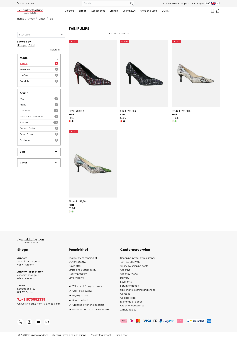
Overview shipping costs (134, 266)
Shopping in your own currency (137, 258)
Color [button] (38, 162)
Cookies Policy (128, 297)
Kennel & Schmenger (32, 116)
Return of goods (129, 285)
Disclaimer (121, 335)
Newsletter (75, 266)
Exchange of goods (131, 301)
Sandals (24, 81)
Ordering (125, 269)
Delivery (124, 277)
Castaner (25, 140)
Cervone (25, 110)
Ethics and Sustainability (82, 269)
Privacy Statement (101, 335)
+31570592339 (25, 3)
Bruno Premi (26, 134)
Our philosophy (77, 261)
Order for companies (132, 305)
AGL (22, 98)
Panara (24, 122)
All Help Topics (128, 309)
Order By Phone (129, 273)
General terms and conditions (69, 335)
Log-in (200, 3)
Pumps (23, 63)
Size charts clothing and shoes (137, 289)
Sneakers (25, 69)
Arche (23, 104)
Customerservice (170, 3)
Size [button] (38, 151)
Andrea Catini (27, 128)
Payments (126, 281)
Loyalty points (77, 277)
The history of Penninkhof (83, 258)
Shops (183, 3)
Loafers (24, 75)
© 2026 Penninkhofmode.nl (33, 335)
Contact (192, 3)
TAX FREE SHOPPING (130, 261)
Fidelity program (78, 273)
